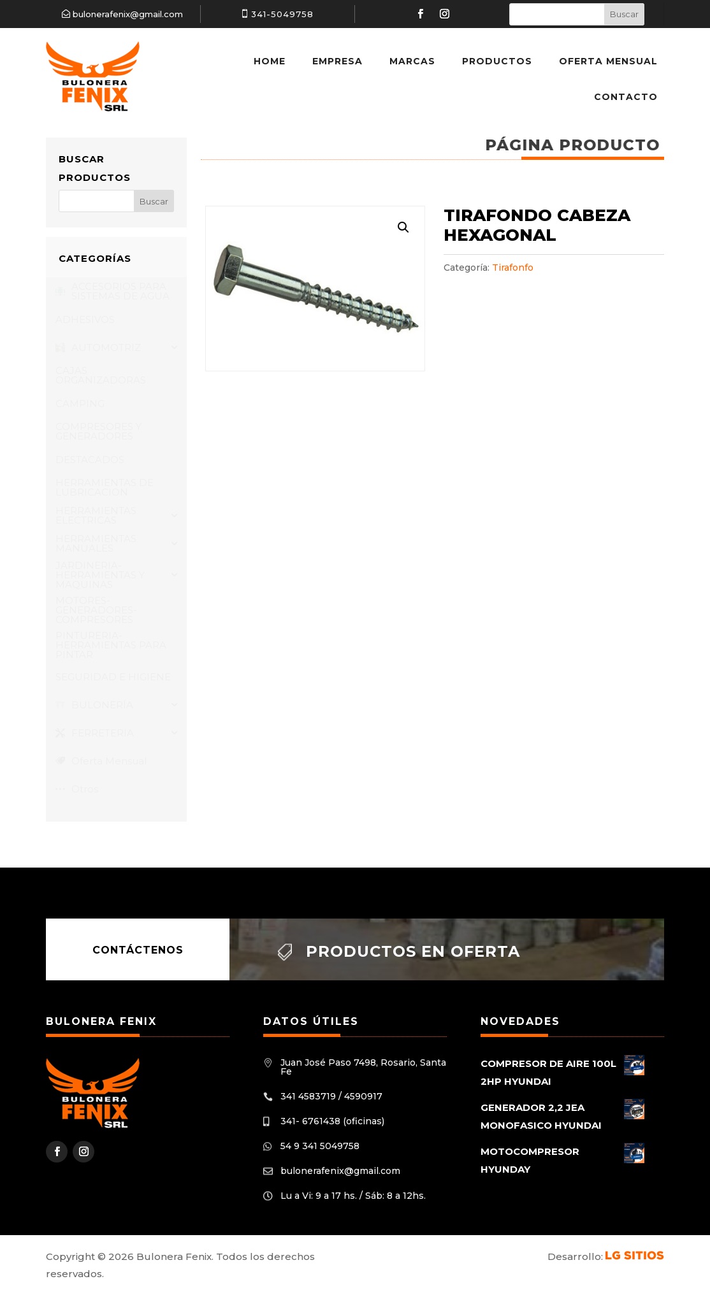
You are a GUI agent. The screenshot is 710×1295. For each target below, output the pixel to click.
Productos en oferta (413, 951)
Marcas (412, 61)
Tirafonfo (512, 267)
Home (270, 61)
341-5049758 (282, 14)
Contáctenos (138, 949)
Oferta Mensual (608, 61)
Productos (497, 61)
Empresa (337, 61)
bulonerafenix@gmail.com (128, 14)
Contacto (626, 97)
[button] (403, 227)
